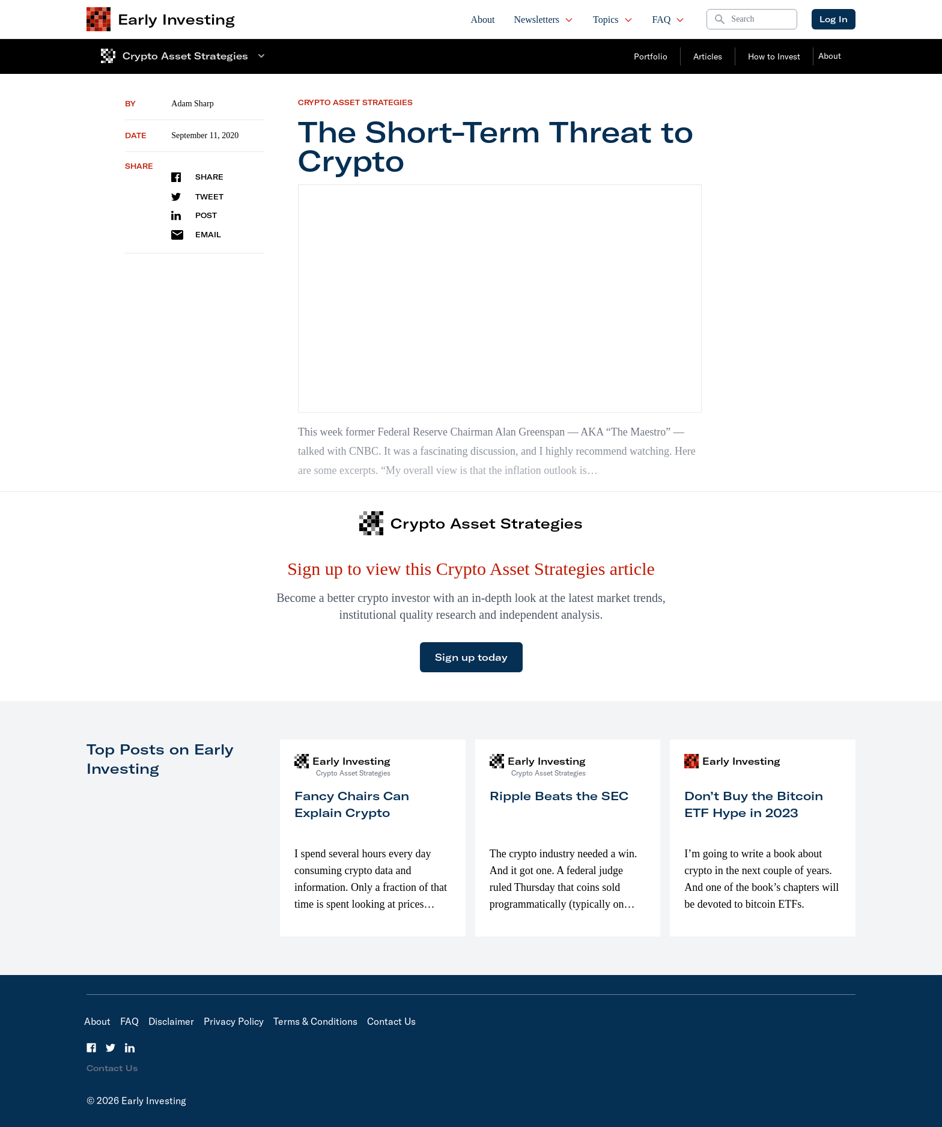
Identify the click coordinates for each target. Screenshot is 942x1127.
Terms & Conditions (315, 1021)
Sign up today (471, 657)
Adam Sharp (192, 103)
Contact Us (391, 1021)
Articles (707, 56)
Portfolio (650, 56)
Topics (613, 19)
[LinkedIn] (130, 1048)
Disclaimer (171, 1021)
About (483, 19)
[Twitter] (110, 1048)
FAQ (668, 19)
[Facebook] (91, 1048)
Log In (833, 19)
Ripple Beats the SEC (559, 795)
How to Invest (774, 56)
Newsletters (544, 19)
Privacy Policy (234, 1021)
